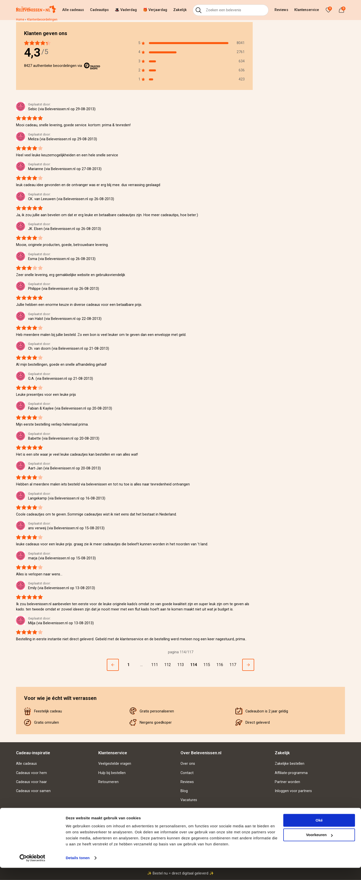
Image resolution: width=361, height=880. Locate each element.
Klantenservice (306, 10)
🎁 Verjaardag (155, 10)
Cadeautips (99, 10)
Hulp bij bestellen (112, 773)
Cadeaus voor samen (33, 791)
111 (154, 664)
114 (193, 664)
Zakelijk (180, 10)
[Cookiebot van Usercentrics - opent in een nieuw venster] (32, 870)
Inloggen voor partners (293, 791)
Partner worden (287, 782)
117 (232, 664)
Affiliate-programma (291, 773)
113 (180, 664)
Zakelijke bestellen (289, 764)
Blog (184, 791)
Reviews (281, 10)
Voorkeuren (319, 847)
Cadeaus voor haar (31, 782)
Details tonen (77, 870)
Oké (319, 832)
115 (206, 664)
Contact (187, 773)
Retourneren (108, 782)
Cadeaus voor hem (31, 773)
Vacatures (188, 800)
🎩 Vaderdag (126, 10)
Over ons (187, 764)
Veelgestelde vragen (114, 764)
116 (219, 664)
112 (167, 664)
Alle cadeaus (73, 10)
